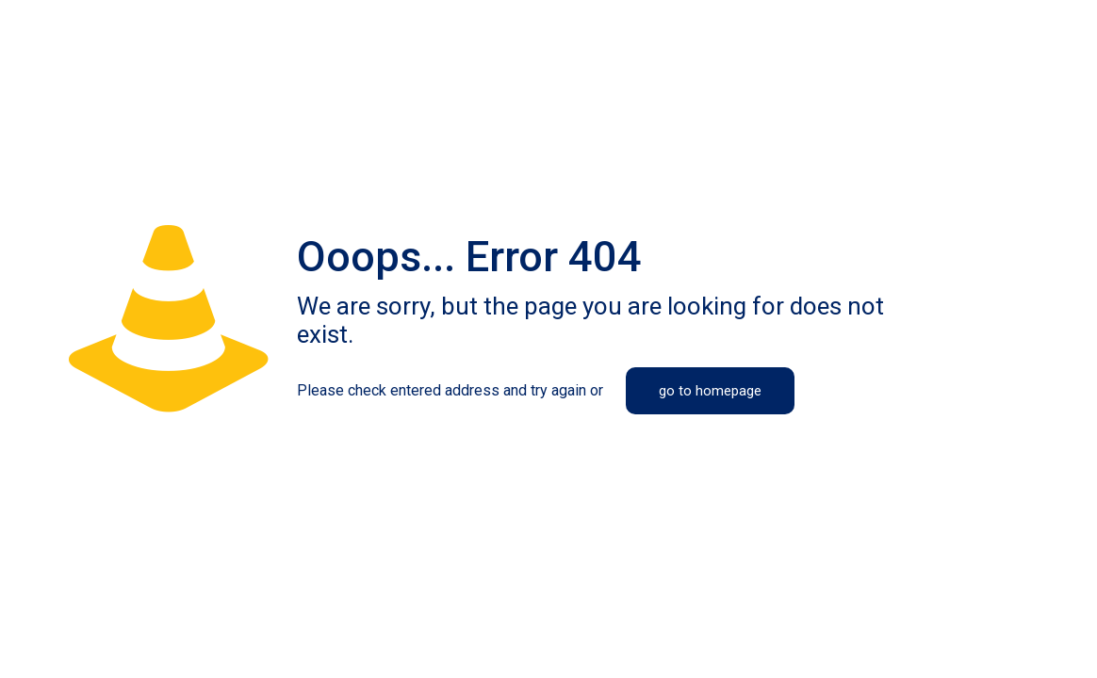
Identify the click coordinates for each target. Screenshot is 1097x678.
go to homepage (710, 390)
